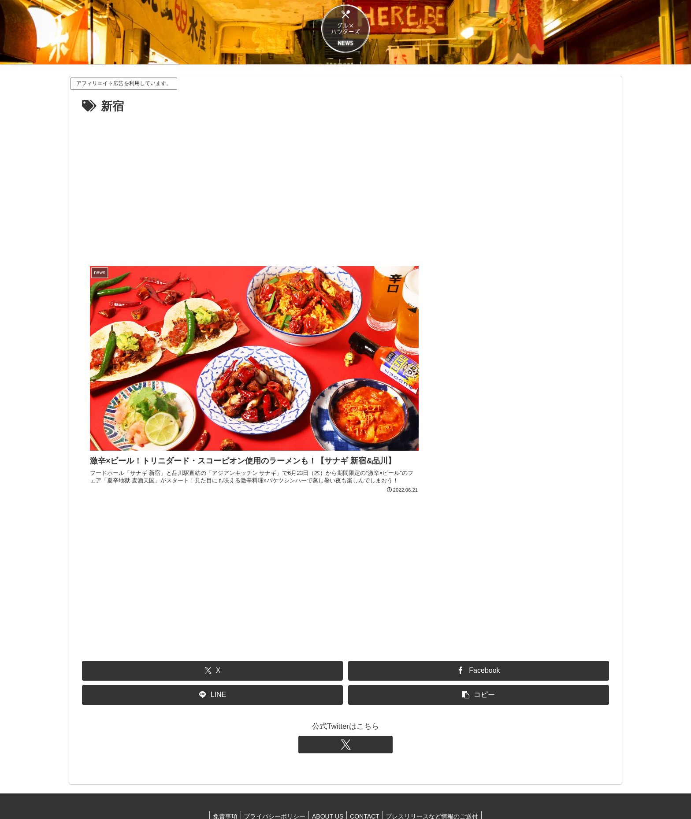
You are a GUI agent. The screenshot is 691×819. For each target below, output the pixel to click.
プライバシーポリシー (272, 791)
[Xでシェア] (212, 646)
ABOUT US (327, 791)
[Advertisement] (345, 183)
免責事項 (219, 791)
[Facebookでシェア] (478, 646)
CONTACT (367, 791)
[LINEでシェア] (212, 670)
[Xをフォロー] (345, 720)
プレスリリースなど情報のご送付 (437, 791)
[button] (478, 670)
